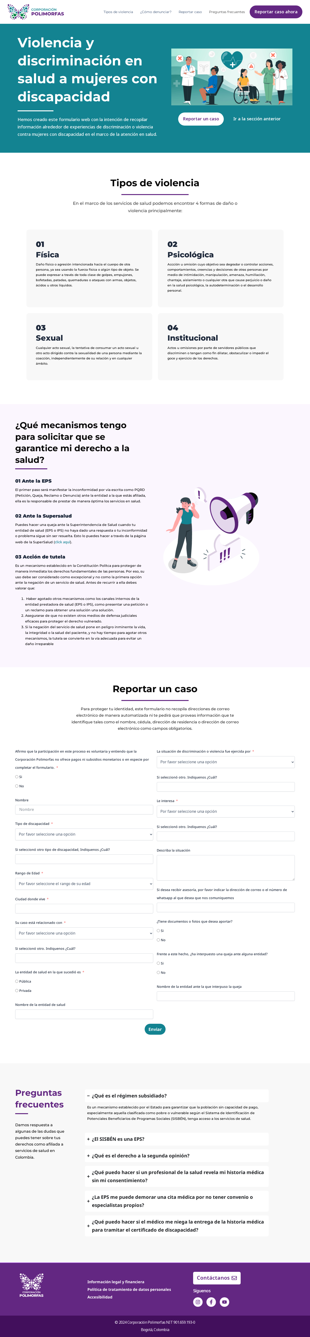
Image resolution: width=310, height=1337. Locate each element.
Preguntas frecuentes (227, 12)
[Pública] (16, 981)
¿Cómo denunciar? (156, 12)
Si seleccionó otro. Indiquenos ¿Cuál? (45, 948)
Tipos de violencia (118, 12)
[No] (16, 785)
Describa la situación (173, 850)
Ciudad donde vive (30, 898)
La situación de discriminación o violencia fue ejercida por (204, 751)
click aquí (62, 541)
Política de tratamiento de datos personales (129, 1289)
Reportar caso (190, 12)
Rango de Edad (27, 873)
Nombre (22, 800)
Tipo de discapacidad (32, 823)
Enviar (155, 1029)
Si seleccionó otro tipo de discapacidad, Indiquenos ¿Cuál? (62, 849)
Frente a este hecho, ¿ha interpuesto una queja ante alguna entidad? (212, 953)
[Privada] (16, 990)
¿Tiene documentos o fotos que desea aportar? (194, 921)
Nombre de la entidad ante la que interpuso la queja (199, 986)
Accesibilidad (99, 1296)
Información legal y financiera (115, 1281)
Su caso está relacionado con (38, 922)
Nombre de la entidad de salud (40, 1004)
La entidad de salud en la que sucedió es (48, 972)
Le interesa (165, 800)
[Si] (16, 776)
